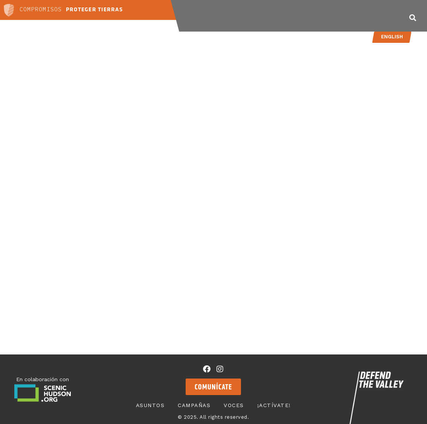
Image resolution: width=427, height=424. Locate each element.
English (392, 36)
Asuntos (222, 16)
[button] (412, 17)
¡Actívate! (362, 16)
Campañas (272, 16)
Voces (316, 16)
